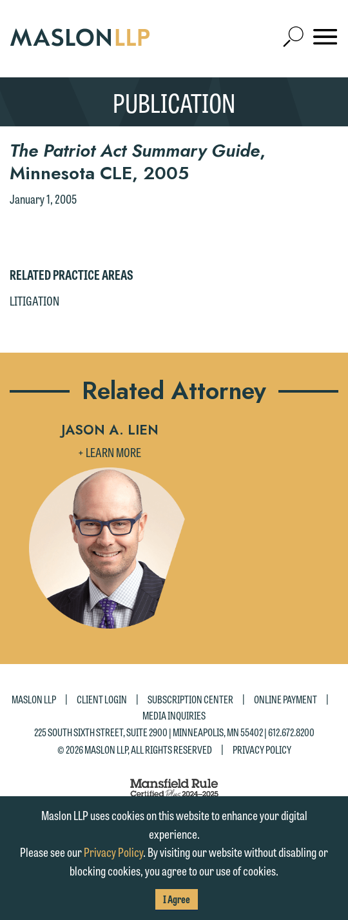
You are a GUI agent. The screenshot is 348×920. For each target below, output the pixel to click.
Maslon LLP (34, 698)
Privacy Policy (262, 749)
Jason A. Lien (110, 430)
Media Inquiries (174, 715)
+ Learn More (109, 452)
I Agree (176, 899)
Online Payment (285, 698)
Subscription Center (190, 698)
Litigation (34, 300)
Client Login (102, 698)
